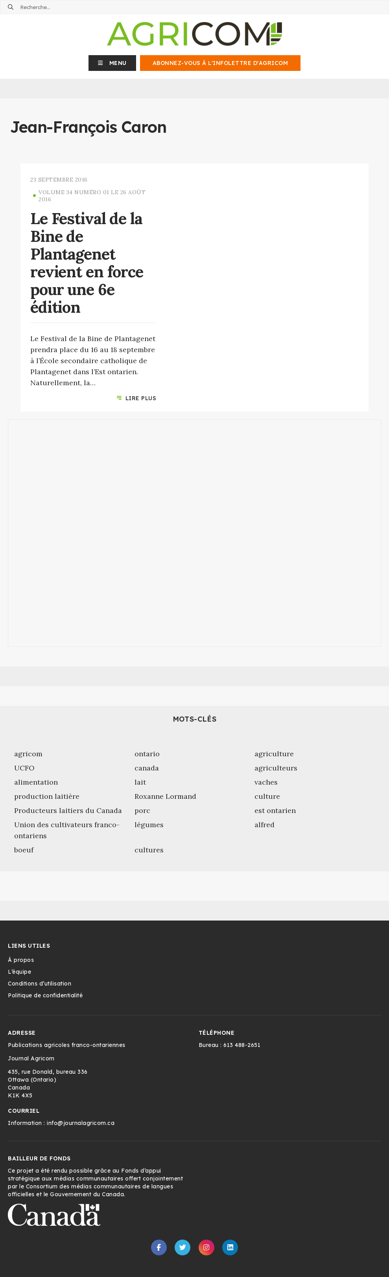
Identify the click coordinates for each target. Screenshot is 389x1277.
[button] (112, 63)
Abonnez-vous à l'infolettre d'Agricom (220, 63)
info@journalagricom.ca (80, 1123)
